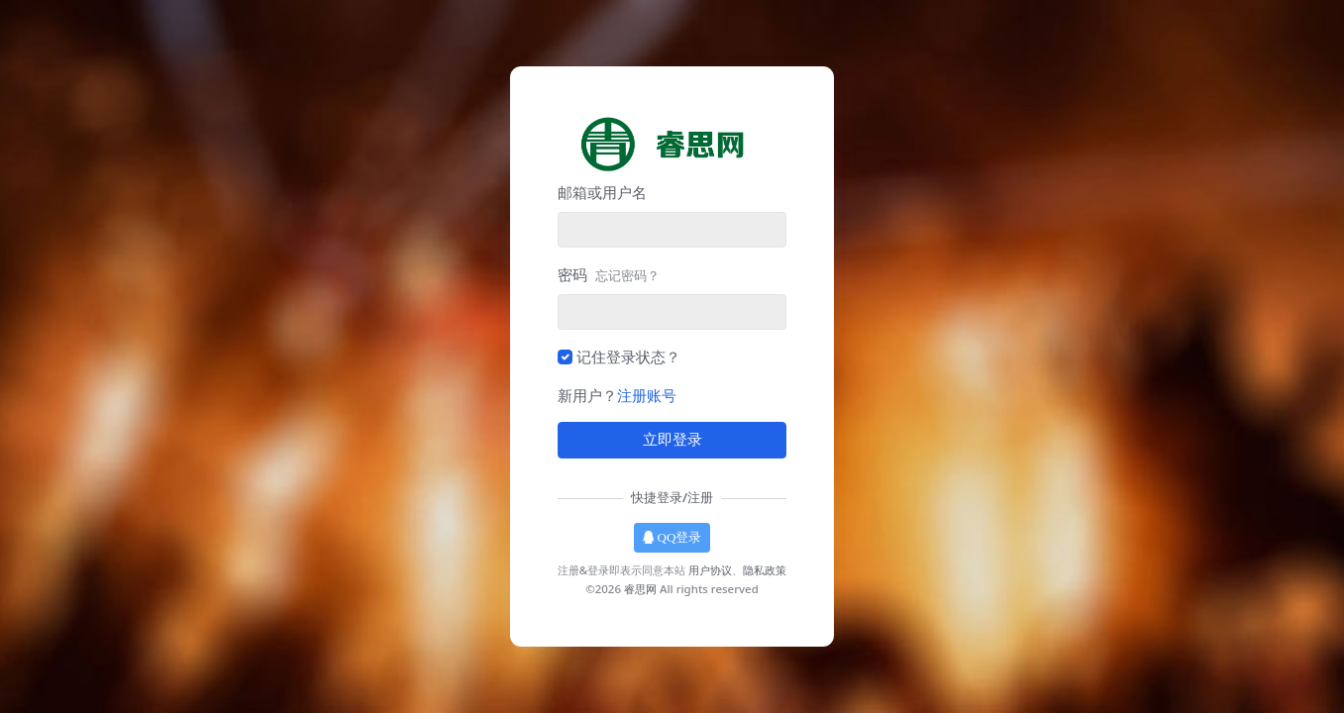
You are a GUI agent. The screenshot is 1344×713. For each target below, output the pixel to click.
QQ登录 (672, 537)
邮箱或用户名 (602, 192)
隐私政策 (764, 569)
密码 (609, 274)
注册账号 (646, 395)
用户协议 (710, 569)
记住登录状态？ (628, 356)
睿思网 (640, 588)
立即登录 (672, 440)
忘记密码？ (627, 275)
